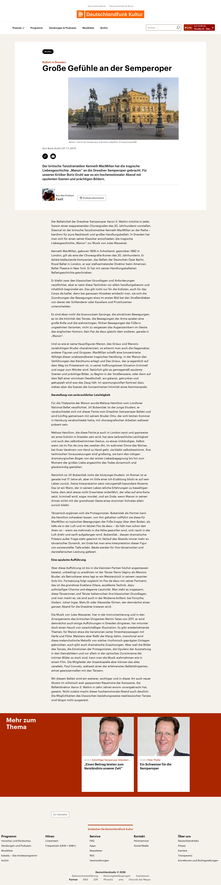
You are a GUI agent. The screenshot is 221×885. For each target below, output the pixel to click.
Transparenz (185, 855)
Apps (93, 845)
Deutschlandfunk (97, 6)
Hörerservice (141, 840)
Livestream (51, 840)
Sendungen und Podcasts (16, 845)
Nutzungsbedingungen (116, 875)
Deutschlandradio (188, 840)
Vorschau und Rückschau (16, 840)
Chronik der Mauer (140, 879)
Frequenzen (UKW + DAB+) (60, 845)
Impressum (142, 875)
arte (121, 879)
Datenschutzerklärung (85, 875)
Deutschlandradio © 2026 (110, 872)
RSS (92, 855)
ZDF (95, 879)
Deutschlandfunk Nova (121, 6)
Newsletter (96, 850)
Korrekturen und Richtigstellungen (198, 860)
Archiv (104, 28)
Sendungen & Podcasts (62, 28)
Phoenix (108, 879)
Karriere (182, 850)
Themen (17, 28)
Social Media (141, 845)
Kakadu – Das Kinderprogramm (19, 855)
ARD (85, 879)
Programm (36, 28)
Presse (182, 845)
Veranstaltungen (99, 860)
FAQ (92, 840)
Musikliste (88, 28)
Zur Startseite (60, 814)
